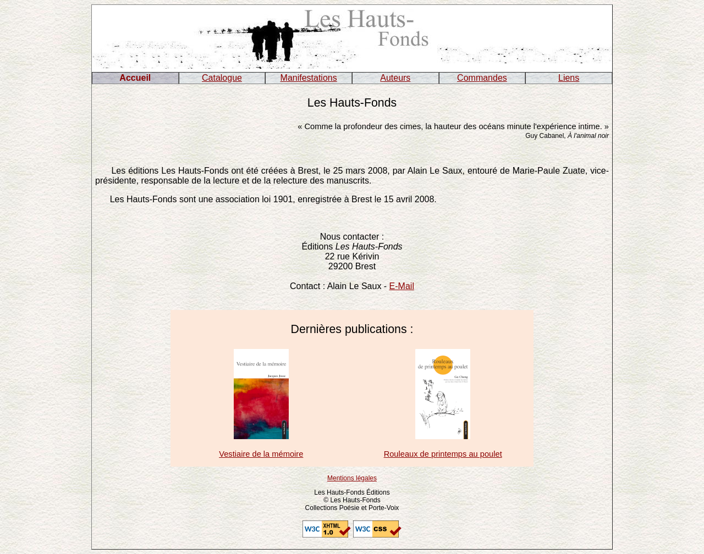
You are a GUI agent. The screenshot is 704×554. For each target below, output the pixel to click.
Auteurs (395, 77)
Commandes (482, 77)
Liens (568, 77)
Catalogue (222, 77)
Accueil (135, 77)
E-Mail (401, 286)
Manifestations (308, 77)
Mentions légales (352, 478)
